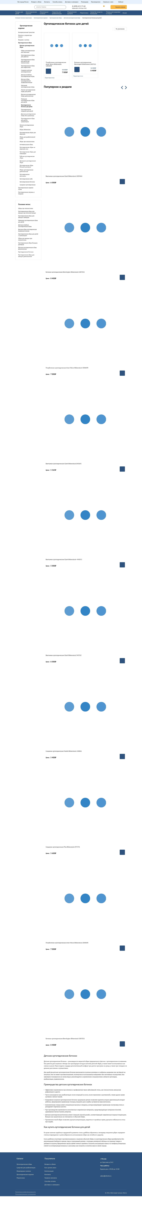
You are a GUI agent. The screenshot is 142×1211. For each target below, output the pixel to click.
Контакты (47, 2)
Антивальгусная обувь (26, 144)
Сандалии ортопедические (27, 185)
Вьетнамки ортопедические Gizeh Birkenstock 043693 (63, 463)
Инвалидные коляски (24, 1171)
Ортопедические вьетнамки (24, 175)
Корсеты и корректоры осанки (25, 36)
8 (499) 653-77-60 (79, 6)
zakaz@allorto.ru (105, 1176)
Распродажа (84, 2)
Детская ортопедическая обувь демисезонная (28, 95)
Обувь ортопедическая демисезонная (26, 170)
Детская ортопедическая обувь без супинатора (28, 114)
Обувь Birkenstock (25, 129)
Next (125, 87)
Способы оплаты (57, 2)
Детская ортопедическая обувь (27, 46)
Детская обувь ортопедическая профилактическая (26, 80)
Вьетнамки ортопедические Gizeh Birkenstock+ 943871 (64, 559)
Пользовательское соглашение (25, 1194)
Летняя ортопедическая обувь (27, 126)
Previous (122, 87)
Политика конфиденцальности (25, 1192)
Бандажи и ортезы (23, 40)
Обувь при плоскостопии (27, 141)
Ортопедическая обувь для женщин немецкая (26, 216)
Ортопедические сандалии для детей (27, 110)
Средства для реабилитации (26, 1168)
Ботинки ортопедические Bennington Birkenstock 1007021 (85, 63)
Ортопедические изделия (25, 1174)
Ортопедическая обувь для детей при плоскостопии (28, 61)
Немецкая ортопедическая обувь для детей (27, 100)
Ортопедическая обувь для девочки (28, 56)
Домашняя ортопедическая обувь (28, 161)
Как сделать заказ (50, 1168)
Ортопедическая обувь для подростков (28, 66)
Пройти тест (104, 1172)
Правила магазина (50, 1178)
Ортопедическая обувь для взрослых (28, 133)
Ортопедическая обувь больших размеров (26, 166)
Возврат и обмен (36, 2)
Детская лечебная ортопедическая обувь (27, 75)
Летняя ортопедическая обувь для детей (28, 90)
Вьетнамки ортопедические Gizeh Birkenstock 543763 (63, 655)
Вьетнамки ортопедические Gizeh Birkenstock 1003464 (64, 176)
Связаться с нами (108, 2)
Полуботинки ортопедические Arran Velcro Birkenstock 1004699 (56, 64)
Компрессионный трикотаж (26, 32)
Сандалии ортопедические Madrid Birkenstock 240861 (64, 751)
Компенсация (48, 1171)
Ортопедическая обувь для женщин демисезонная (26, 255)
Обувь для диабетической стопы (27, 137)
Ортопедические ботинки (27, 182)
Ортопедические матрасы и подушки (26, 193)
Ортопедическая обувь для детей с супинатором (28, 120)
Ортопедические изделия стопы (25, 188)
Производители (95, 2)
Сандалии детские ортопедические (26, 71)
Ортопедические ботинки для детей (26, 105)
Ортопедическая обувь (25, 43)
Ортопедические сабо (26, 179)
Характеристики (85, 76)
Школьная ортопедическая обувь (27, 86)
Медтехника (21, 1178)
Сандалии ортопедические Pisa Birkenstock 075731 (63, 847)
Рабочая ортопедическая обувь (27, 157)
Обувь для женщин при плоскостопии (25, 239)
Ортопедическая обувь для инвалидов (28, 152)
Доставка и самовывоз (71, 2)
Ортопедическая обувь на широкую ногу (27, 148)
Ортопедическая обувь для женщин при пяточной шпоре (27, 212)
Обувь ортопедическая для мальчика (28, 51)
